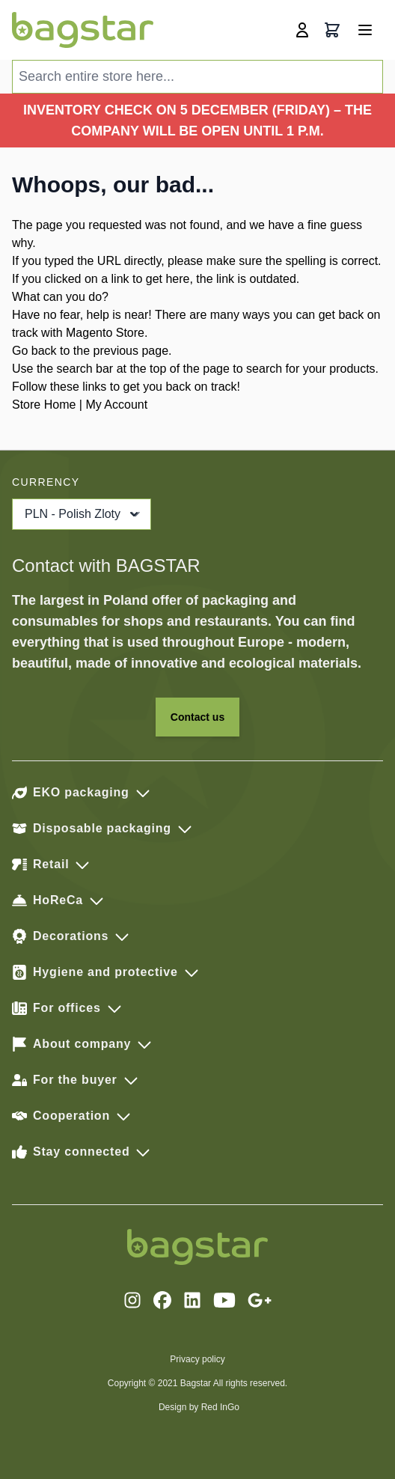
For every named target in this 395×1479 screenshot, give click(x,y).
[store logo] (82, 30)
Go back (34, 350)
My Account (116, 404)
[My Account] (302, 30)
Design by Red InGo (199, 1407)
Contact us (197, 717)
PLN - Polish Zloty (83, 514)
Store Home (44, 404)
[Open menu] (365, 30)
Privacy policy (197, 1359)
